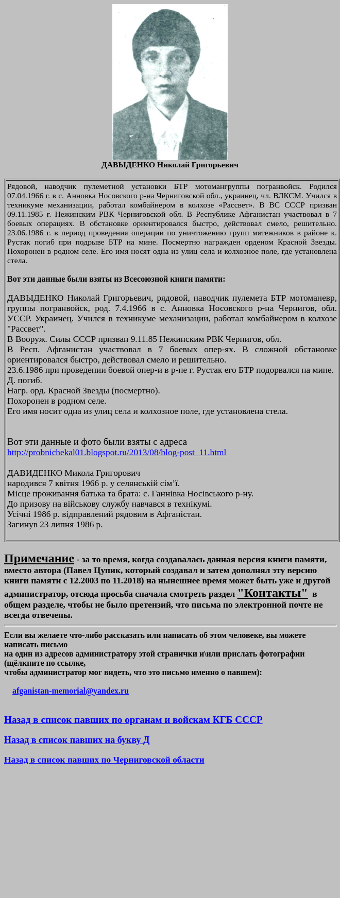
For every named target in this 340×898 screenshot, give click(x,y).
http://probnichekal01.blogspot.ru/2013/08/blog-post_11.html (116, 452)
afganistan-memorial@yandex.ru (70, 690)
